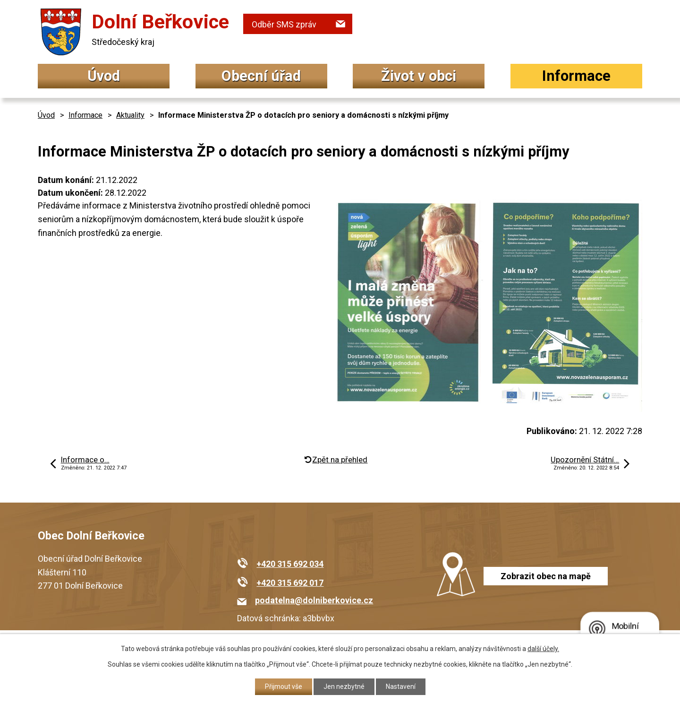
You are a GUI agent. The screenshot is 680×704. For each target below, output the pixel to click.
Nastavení (401, 686)
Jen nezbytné (344, 686)
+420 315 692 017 (289, 583)
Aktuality (130, 115)
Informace (576, 76)
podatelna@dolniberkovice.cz (314, 600)
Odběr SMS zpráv (284, 24)
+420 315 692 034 (289, 564)
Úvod (103, 76)
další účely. (543, 648)
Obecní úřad (261, 76)
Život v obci (418, 76)
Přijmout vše (283, 686)
